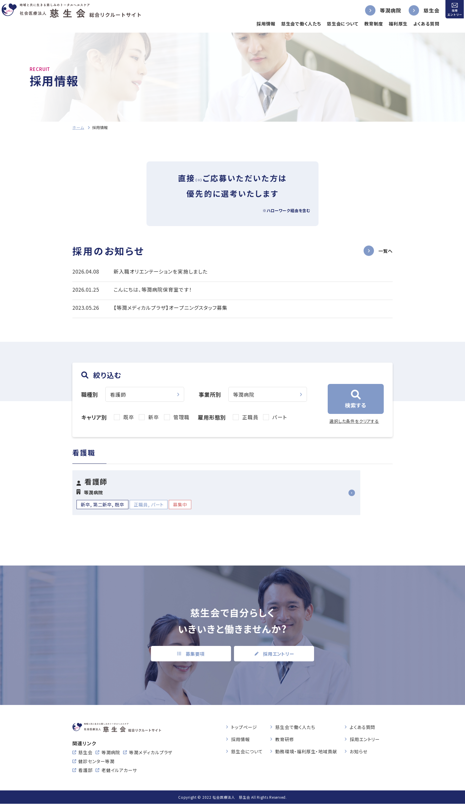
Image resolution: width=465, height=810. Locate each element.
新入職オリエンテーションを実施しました (160, 271)
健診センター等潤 (96, 767)
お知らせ (358, 750)
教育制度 (363, 23)
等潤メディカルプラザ (150, 758)
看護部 (85, 776)
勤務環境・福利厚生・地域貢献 (306, 750)
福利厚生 (388, 23)
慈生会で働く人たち (291, 23)
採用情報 (255, 23)
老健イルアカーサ (119, 776)
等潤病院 (380, 10)
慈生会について (332, 23)
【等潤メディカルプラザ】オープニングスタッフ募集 (170, 307)
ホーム (78, 127)
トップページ (244, 725)
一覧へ (385, 250)
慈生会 (421, 10)
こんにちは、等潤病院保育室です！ (153, 289)
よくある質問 (416, 23)
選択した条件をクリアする (354, 421)
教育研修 (284, 738)
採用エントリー (365, 738)
